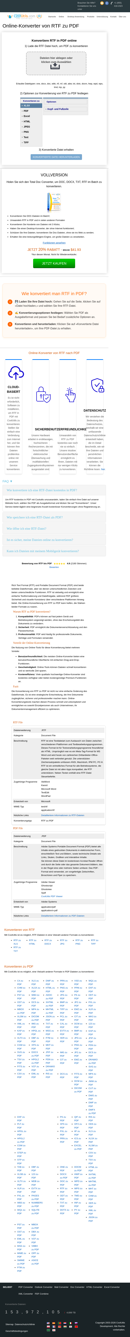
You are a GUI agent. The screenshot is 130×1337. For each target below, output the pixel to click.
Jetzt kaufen (54, 263)
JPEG (27, 126)
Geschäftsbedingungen (17, 1331)
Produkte (90, 17)
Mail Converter (61, 1287)
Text (26, 137)
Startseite (52, 17)
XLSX (27, 105)
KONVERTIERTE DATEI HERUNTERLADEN (56, 157)
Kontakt (113, 17)
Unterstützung (102, 17)
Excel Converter (112, 1287)
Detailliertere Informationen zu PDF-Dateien (62, 916)
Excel (27, 116)
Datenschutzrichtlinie (25, 1324)
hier (103, 469)
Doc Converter (77, 1287)
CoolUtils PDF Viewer (52, 896)
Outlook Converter (44, 1287)
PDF (26, 111)
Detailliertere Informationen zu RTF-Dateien (62, 815)
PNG (26, 132)
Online (61, 17)
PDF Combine (42, 1294)
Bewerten (54, 567)
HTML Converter (94, 1287)
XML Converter (25, 1294)
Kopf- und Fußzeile (58, 109)
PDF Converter (25, 1287)
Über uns (122, 17)
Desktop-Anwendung (75, 17)
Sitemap (10, 1324)
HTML (27, 121)
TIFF (26, 142)
